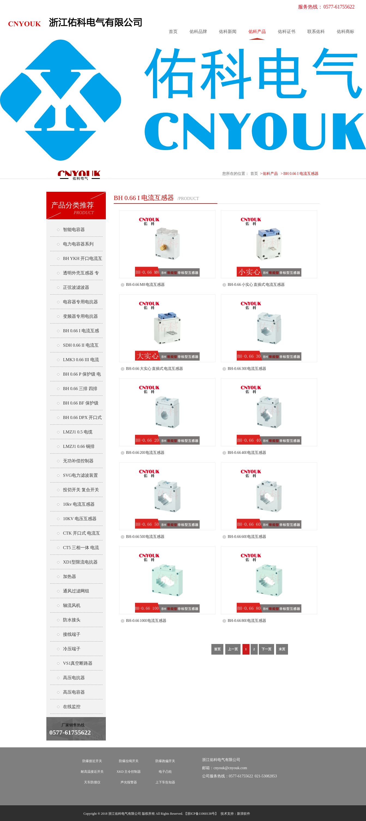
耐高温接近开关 (92, 772)
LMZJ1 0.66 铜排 (79, 446)
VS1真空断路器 (77, 663)
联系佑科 (316, 31)
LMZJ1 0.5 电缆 (77, 432)
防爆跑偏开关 (165, 761)
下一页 (266, 649)
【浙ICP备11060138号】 (201, 814)
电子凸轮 (165, 772)
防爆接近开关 (92, 761)
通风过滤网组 (76, 591)
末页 (282, 649)
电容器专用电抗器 (80, 301)
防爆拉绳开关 (129, 761)
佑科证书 (286, 31)
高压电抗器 (74, 677)
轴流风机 (71, 605)
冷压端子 (71, 648)
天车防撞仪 (92, 782)
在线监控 (71, 706)
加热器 (69, 576)
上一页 (233, 649)
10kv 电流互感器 (79, 504)
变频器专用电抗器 (80, 316)
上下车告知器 (165, 782)
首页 (173, 31)
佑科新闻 (227, 31)
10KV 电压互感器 (80, 518)
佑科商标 (345, 31)
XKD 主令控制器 (129, 772)
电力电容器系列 (78, 244)
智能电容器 (74, 229)
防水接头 (71, 620)
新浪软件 (243, 814)
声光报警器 (129, 782)
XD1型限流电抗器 (80, 562)
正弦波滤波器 (76, 287)
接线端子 (71, 634)
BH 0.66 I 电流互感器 (301, 174)
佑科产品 (257, 31)
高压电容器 (74, 692)
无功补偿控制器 (78, 461)
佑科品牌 (198, 31)
